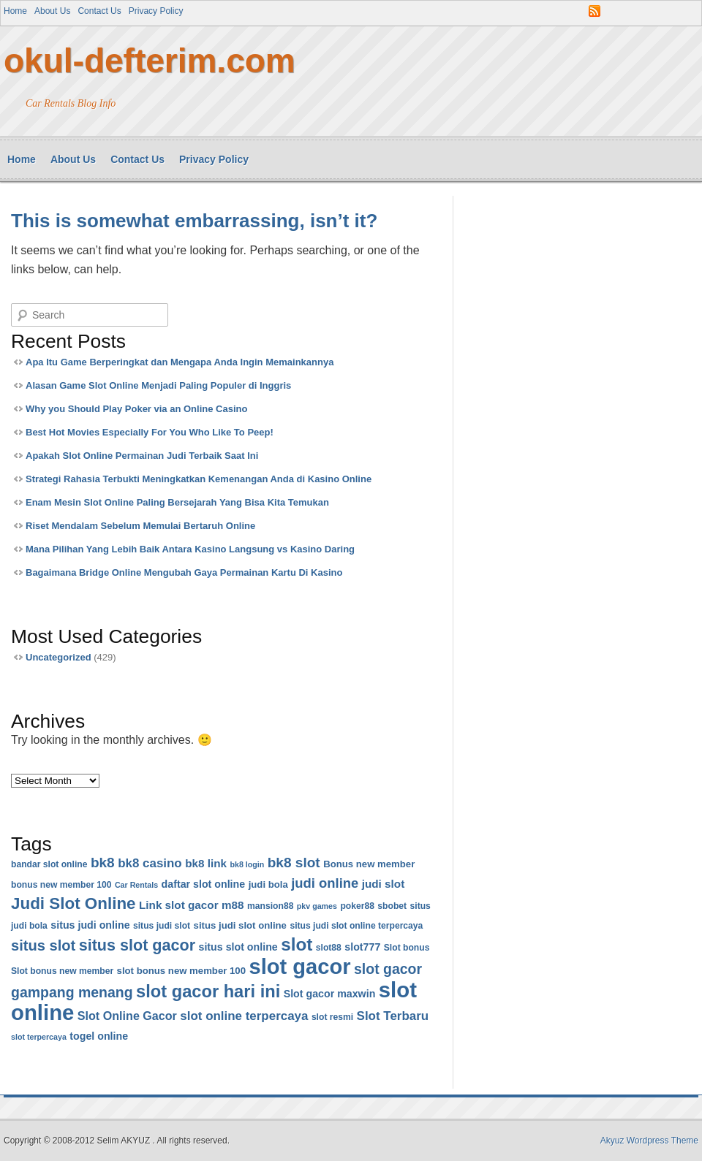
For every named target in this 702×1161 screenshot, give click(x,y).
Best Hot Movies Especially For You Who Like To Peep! (149, 432)
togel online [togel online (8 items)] (98, 1036)
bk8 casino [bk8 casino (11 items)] (150, 863)
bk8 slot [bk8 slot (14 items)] (294, 862)
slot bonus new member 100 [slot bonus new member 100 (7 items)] (181, 970)
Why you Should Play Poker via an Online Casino (136, 408)
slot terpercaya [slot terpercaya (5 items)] (39, 1036)
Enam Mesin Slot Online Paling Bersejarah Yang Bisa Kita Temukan (177, 502)
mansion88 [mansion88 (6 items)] (270, 906)
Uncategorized (58, 657)
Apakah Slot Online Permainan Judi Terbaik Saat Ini (142, 455)
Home (15, 11)
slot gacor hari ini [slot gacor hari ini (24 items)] (208, 991)
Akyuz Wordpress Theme (649, 1140)
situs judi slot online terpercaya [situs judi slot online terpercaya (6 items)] (356, 926)
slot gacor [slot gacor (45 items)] (299, 966)
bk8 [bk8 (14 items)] (103, 862)
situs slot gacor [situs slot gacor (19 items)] (137, 945)
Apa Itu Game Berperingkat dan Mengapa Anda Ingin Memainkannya (179, 362)
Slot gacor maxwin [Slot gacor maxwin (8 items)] (330, 994)
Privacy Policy (156, 11)
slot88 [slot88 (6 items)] (328, 948)
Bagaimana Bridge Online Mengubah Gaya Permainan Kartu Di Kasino (184, 572)
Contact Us (99, 11)
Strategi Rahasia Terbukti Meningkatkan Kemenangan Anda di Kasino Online (198, 478)
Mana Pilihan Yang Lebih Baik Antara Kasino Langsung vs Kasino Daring (190, 549)
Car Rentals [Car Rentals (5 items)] (136, 884)
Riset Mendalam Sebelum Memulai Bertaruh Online (140, 525)
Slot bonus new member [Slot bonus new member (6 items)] (62, 971)
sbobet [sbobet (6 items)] (392, 906)
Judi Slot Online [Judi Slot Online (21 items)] (73, 903)
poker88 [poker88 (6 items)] (357, 906)
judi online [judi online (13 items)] (324, 883)
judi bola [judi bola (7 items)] (268, 884)
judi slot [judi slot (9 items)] (383, 884)
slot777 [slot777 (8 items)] (362, 947)
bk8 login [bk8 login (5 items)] (247, 864)
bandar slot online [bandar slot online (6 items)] (49, 864)
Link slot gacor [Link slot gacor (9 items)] (179, 905)
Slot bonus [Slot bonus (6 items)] (407, 948)
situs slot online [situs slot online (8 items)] (238, 947)
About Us (52, 11)
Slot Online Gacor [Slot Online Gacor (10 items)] (127, 1015)
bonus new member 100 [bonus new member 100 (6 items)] (61, 885)
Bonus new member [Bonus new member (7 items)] (369, 864)
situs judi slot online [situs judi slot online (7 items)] (240, 925)
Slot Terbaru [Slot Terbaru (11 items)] (393, 1016)
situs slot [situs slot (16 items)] (43, 945)
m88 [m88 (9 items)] (233, 905)
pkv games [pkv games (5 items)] (317, 906)
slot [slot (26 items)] (296, 944)
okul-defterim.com (149, 61)
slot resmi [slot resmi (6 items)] (332, 1017)
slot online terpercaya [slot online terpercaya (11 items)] (244, 1016)
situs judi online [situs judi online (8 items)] (89, 925)
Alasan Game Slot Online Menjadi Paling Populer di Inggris (158, 385)
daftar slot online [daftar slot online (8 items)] (204, 884)
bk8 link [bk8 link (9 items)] (206, 863)
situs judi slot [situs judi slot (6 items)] (161, 926)
